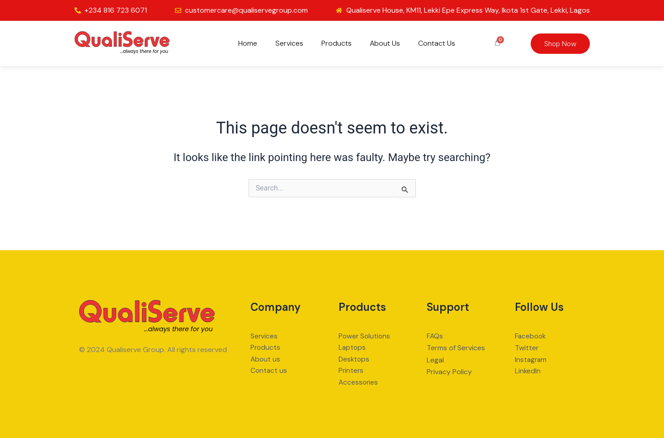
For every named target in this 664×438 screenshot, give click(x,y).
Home (247, 43)
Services (289, 43)
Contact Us (436, 43)
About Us (385, 43)
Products (336, 43)
